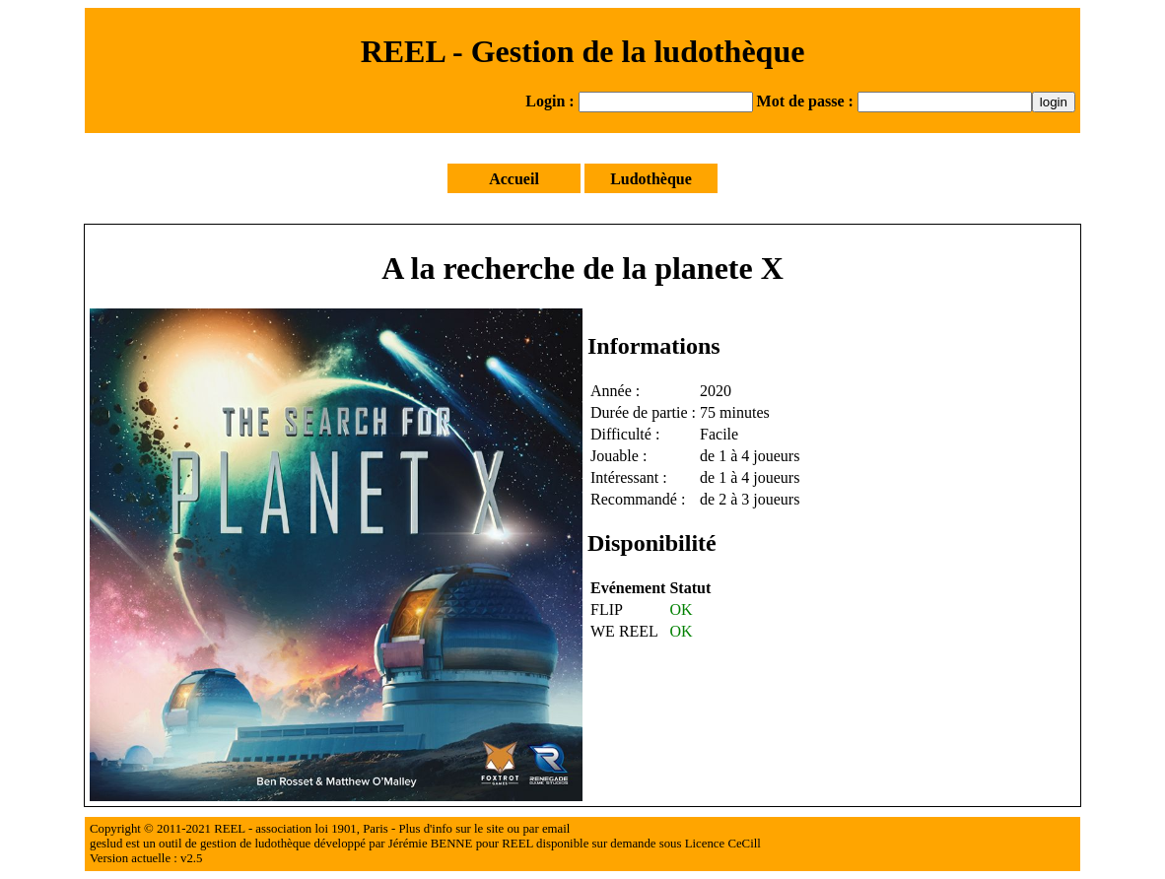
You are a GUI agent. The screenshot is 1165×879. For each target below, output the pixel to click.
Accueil (514, 178)
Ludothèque (651, 178)
